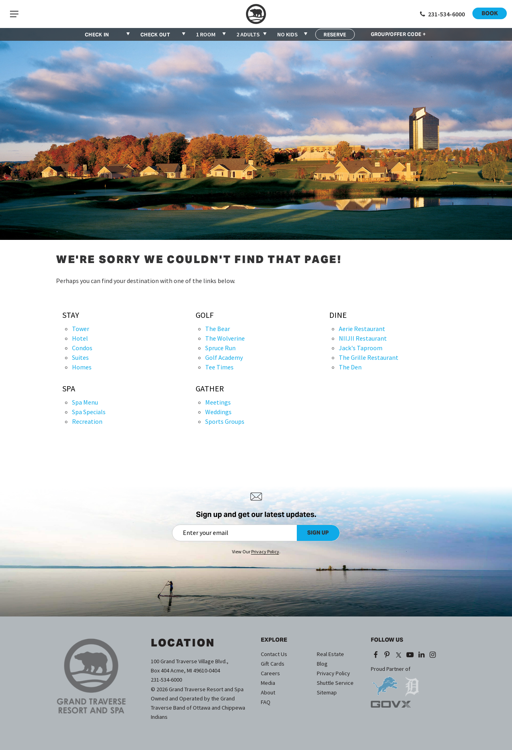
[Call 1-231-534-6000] (441, 14)
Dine (338, 315)
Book (490, 13)
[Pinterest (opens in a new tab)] (387, 655)
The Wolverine (225, 338)
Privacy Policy (333, 673)
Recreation (87, 421)
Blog (322, 663)
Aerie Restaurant (362, 329)
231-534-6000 (166, 679)
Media (268, 682)
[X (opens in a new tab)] (398, 655)
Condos (82, 348)
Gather (210, 388)
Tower (80, 329)
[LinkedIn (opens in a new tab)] (421, 655)
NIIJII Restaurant (363, 338)
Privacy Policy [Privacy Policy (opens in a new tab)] (265, 552)
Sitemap (327, 692)
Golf (205, 315)
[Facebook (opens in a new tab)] (376, 655)
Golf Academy (224, 357)
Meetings (218, 402)
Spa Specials (89, 412)
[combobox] (211, 34)
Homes (82, 367)
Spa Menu (85, 402)
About (268, 692)
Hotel (80, 338)
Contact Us (274, 654)
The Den (350, 367)
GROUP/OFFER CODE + (398, 34)
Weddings (218, 412)
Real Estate (330, 654)
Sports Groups (224, 421)
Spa (68, 388)
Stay (70, 315)
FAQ (265, 702)
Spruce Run (220, 348)
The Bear (217, 329)
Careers (270, 673)
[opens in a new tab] (385, 683)
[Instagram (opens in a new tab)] (433, 655)
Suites (80, 357)
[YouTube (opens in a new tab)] (410, 655)
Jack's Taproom (360, 348)
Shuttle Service (335, 682)
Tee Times (219, 367)
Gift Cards (272, 663)
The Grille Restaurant (368, 357)
